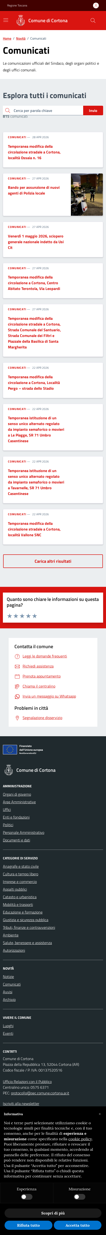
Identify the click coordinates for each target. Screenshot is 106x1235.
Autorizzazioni (14, 950)
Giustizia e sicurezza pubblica (25, 920)
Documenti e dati (16, 840)
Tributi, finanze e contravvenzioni (29, 927)
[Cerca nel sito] (93, 20)
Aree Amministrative (19, 802)
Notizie (8, 976)
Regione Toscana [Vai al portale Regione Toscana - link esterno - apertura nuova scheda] (17, 5)
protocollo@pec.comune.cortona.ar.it (40, 1093)
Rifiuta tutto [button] (28, 1225)
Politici (8, 825)
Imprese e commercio (20, 881)
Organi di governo (17, 794)
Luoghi (8, 1026)
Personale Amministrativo (23, 832)
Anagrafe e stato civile (21, 866)
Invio (93, 110)
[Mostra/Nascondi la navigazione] (6, 20)
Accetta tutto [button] (78, 1225)
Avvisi (7, 992)
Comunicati (17, 137)
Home (7, 38)
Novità (20, 38)
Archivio (9, 999)
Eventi (8, 1033)
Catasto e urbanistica (20, 897)
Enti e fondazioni (16, 817)
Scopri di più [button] (53, 1213)
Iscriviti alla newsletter (21, 1103)
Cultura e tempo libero (20, 874)
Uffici (7, 809)
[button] (100, 1114)
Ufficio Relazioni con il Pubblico (27, 1081)
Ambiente (11, 935)
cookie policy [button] (80, 1138)
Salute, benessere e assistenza (27, 943)
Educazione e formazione (23, 912)
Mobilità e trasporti (18, 904)
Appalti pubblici (15, 889)
